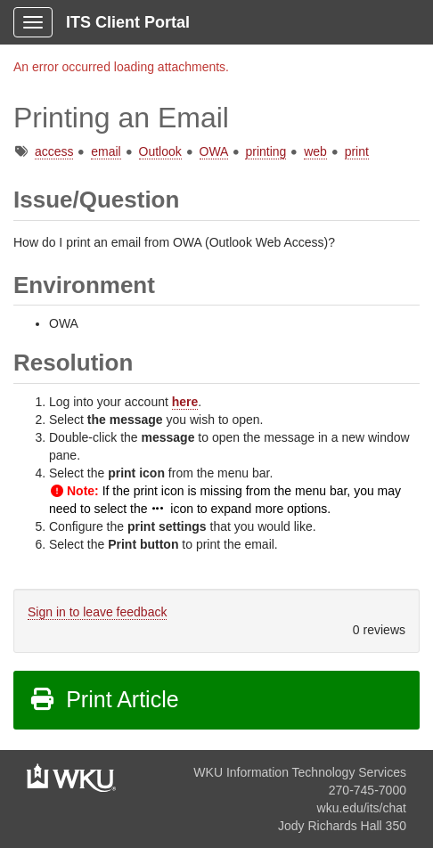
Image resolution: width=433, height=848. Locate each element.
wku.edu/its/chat (361, 808)
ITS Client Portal (128, 22)
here (185, 402)
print (357, 151)
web (315, 151)
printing (265, 151)
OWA (214, 151)
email (105, 151)
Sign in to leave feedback (97, 612)
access (54, 151)
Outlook (160, 151)
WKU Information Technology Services (299, 772)
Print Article (104, 699)
